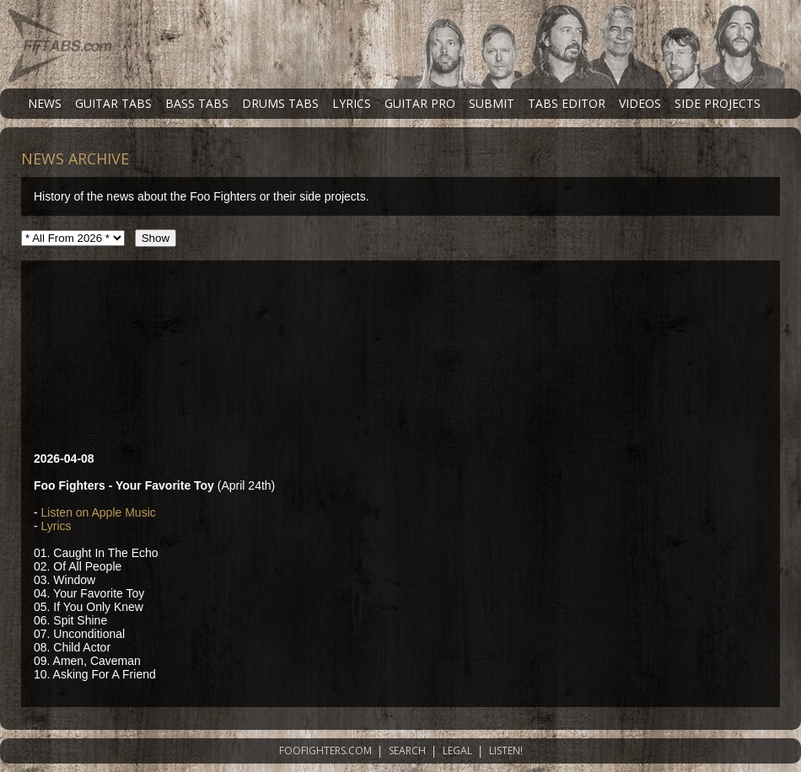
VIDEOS (640, 103)
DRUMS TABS (280, 103)
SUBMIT (491, 103)
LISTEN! (506, 750)
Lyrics (56, 526)
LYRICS (351, 103)
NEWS (45, 103)
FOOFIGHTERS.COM (325, 750)
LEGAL (457, 750)
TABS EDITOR (566, 103)
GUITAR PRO (419, 103)
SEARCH (407, 750)
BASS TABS (196, 103)
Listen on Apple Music (98, 512)
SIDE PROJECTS (718, 103)
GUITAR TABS (113, 103)
